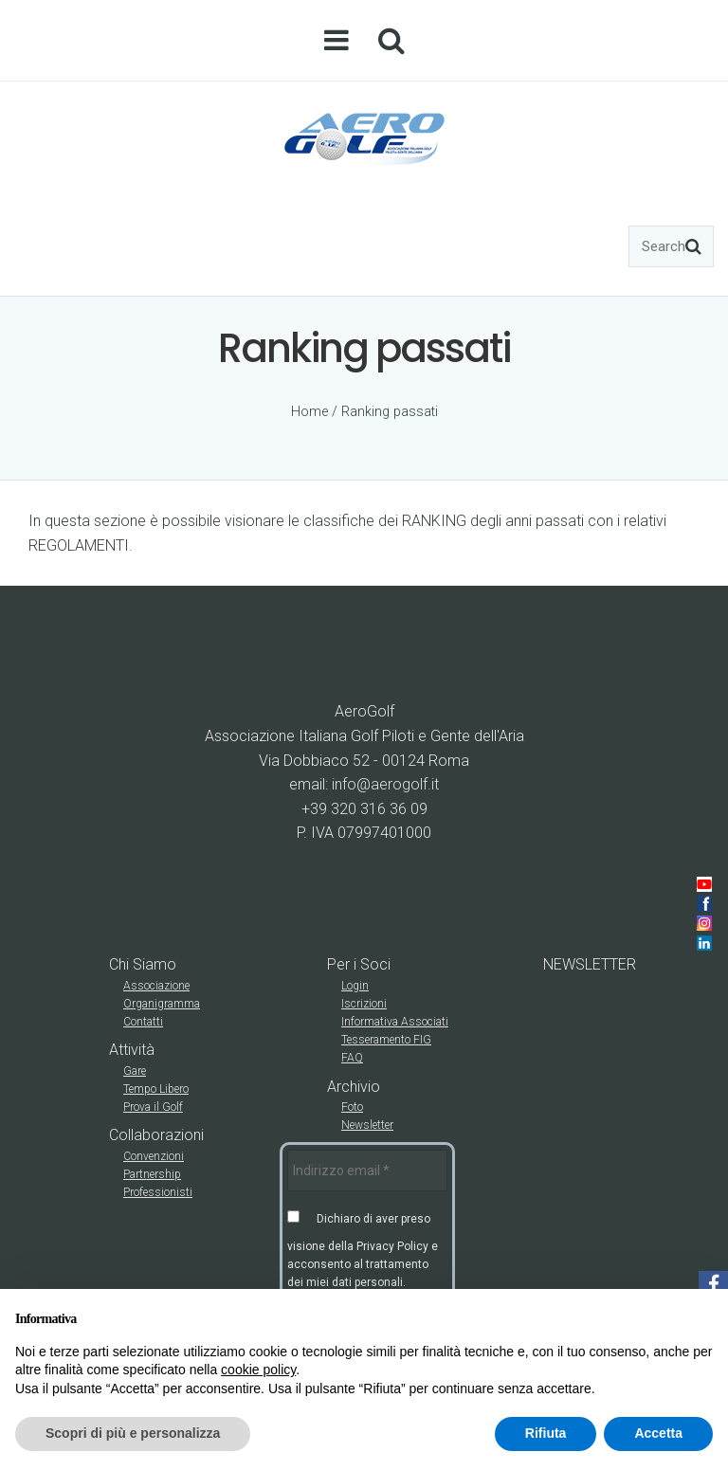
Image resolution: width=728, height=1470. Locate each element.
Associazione (156, 985)
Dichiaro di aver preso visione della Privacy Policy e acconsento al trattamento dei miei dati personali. (362, 1249)
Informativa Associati (394, 1021)
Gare (134, 1071)
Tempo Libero (156, 1089)
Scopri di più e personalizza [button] (133, 1433)
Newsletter (367, 1125)
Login (355, 985)
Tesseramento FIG (386, 1039)
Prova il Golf (153, 1107)
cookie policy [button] (258, 1369)
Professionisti (157, 1192)
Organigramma (161, 1003)
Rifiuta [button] (546, 1433)
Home (309, 412)
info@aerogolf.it (385, 784)
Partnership (152, 1174)
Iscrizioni (364, 1003)
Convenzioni (153, 1156)
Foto (352, 1107)
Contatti (143, 1021)
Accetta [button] (658, 1433)
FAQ (352, 1057)
